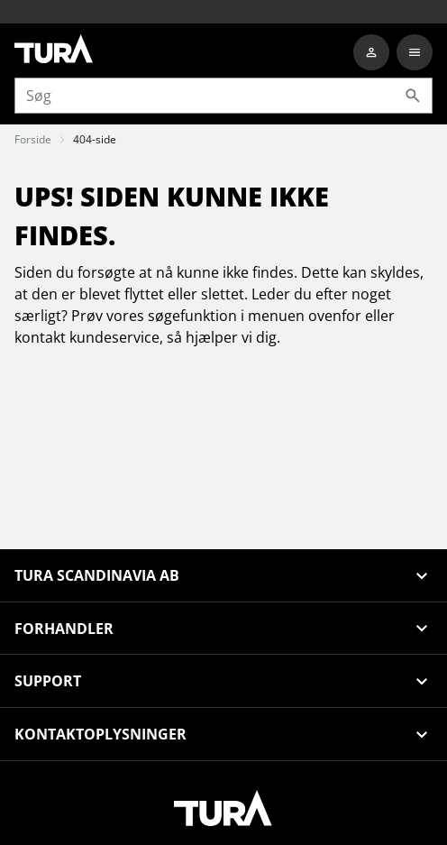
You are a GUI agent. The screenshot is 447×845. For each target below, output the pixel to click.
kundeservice (114, 337)
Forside (32, 139)
